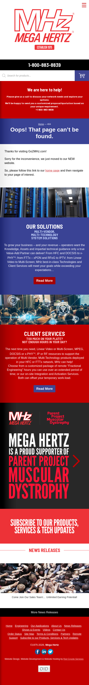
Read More (44, 280)
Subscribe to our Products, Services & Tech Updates (49, 637)
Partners (65, 633)
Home (9, 625)
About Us (56, 625)
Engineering (21, 625)
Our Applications (40, 625)
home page (52, 170)
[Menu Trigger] (84, 5)
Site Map (29, 633)
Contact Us (59, 629)
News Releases (72, 625)
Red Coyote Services (73, 659)
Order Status (15, 633)
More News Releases (44, 612)
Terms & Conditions (47, 633)
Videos (46, 629)
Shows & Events (31, 629)
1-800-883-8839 (44, 65)
